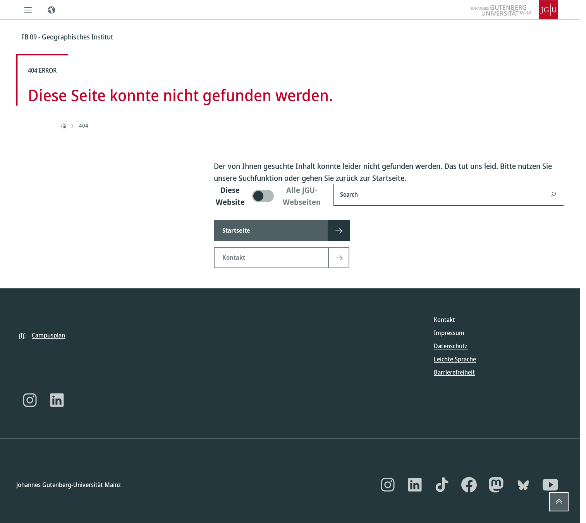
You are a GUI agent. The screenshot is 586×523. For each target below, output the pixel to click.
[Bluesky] (523, 484)
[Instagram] (30, 400)
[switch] (269, 196)
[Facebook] (469, 484)
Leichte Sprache (455, 359)
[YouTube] (550, 484)
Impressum (449, 333)
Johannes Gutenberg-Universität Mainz (68, 484)
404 (83, 125)
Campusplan (48, 334)
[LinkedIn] (57, 400)
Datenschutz (450, 346)
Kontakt (444, 319)
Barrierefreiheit (454, 372)
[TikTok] (442, 484)
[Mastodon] (496, 484)
